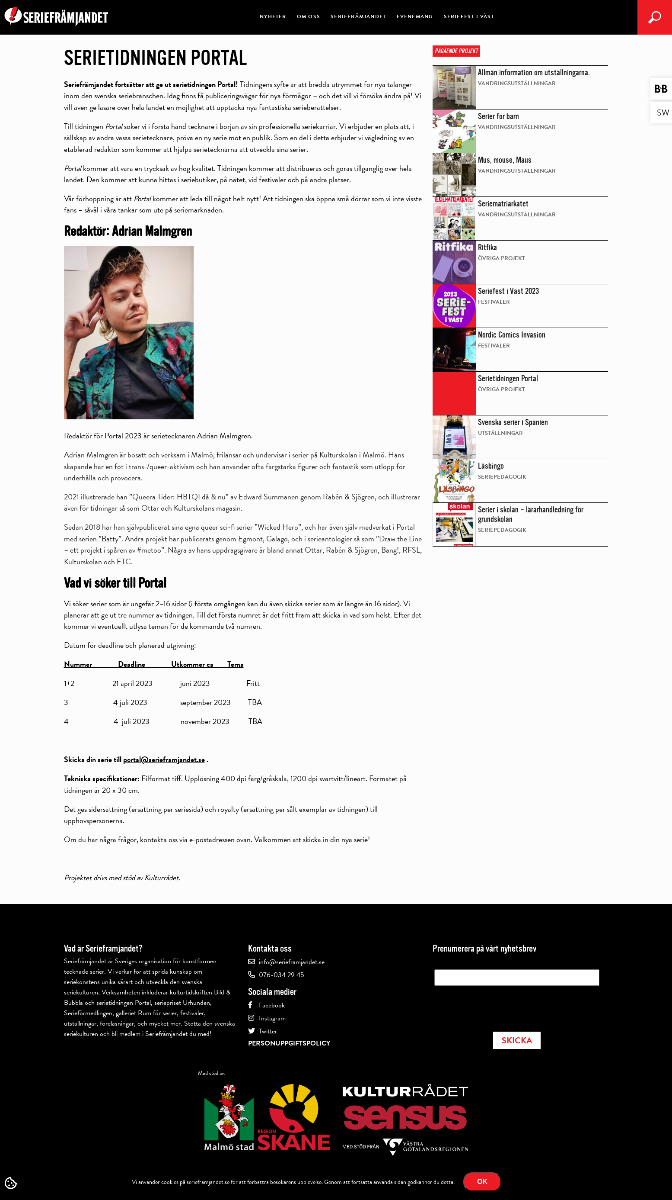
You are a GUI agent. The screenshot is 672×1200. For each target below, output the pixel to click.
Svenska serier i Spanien (513, 422)
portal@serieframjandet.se (164, 759)
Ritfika (487, 247)
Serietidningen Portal (508, 378)
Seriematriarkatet (503, 204)
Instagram (272, 1018)
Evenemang (415, 16)
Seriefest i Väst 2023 (508, 291)
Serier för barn (498, 116)
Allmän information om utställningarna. (534, 72)
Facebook (272, 1005)
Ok (482, 1181)
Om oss (308, 16)
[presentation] (500, 1006)
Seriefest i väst (469, 16)
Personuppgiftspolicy (289, 1043)
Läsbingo (491, 466)
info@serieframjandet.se (292, 962)
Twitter (268, 1031)
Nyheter (273, 16)
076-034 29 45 (281, 975)
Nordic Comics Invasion (511, 335)
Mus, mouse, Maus (505, 160)
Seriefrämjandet (358, 16)
